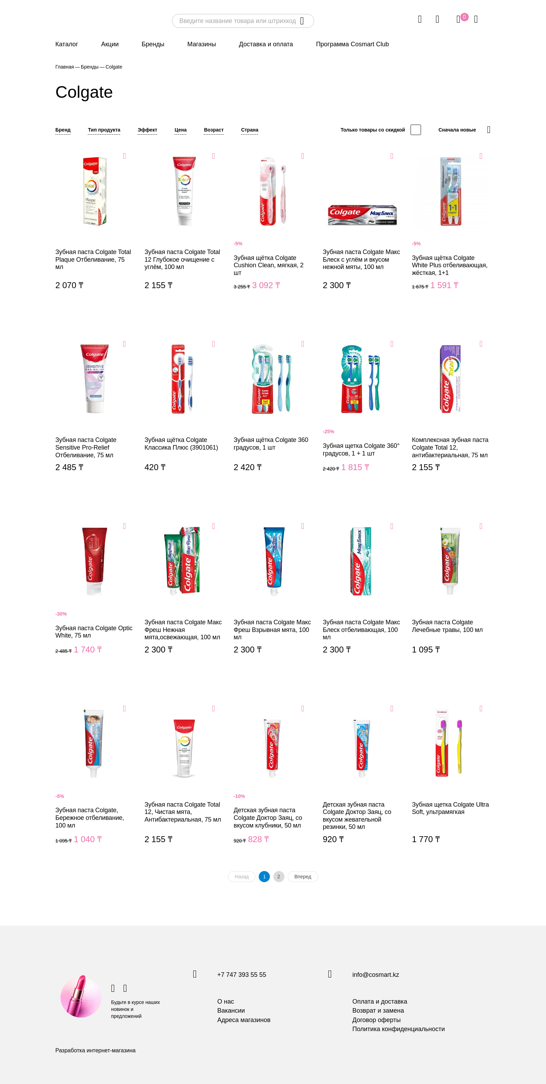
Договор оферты (376, 1019)
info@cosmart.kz (375, 975)
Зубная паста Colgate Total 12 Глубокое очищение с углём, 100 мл (184, 229)
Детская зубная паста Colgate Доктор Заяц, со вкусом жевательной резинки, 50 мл (362, 782)
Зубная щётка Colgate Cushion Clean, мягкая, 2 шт (273, 229)
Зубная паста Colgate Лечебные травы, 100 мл (451, 596)
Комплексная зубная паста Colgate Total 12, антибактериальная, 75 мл (451, 414)
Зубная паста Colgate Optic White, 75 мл (94, 596)
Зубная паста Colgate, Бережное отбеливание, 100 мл (94, 782)
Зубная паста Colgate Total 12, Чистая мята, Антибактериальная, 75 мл (184, 782)
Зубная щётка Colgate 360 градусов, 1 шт (273, 414)
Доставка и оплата (266, 44)
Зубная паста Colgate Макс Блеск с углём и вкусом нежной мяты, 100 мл (362, 229)
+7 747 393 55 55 (241, 975)
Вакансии (231, 1010)
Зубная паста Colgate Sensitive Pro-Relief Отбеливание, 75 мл (94, 414)
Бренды (153, 44)
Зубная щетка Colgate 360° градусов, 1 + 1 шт (362, 414)
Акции (109, 44)
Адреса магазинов (244, 1019)
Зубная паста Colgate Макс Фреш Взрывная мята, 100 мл (273, 596)
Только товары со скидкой (373, 130)
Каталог (66, 44)
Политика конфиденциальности (398, 1029)
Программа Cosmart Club (352, 44)
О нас (225, 1001)
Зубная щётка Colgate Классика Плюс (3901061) (184, 414)
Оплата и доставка (379, 1001)
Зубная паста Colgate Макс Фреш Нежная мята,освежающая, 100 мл (184, 596)
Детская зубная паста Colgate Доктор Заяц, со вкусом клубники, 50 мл (273, 782)
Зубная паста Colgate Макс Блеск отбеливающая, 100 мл (362, 596)
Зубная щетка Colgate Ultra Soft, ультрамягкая (451, 782)
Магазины (201, 44)
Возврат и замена (378, 1010)
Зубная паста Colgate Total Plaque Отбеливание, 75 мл (94, 229)
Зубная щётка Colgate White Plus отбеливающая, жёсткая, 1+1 (451, 229)
